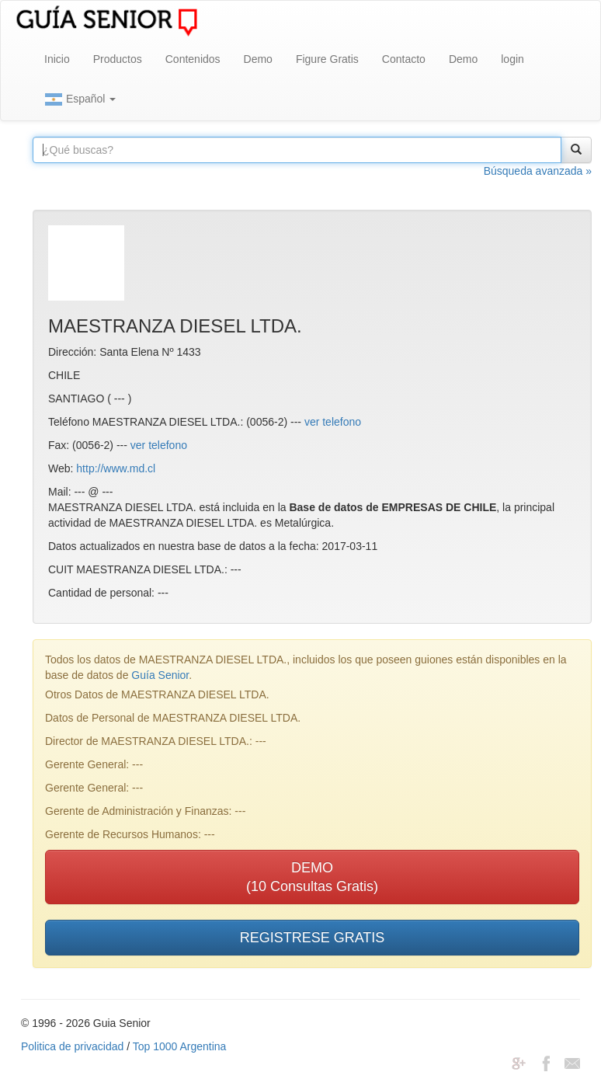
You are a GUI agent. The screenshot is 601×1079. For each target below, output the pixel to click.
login (512, 59)
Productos (117, 59)
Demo (258, 59)
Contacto (404, 59)
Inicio (57, 59)
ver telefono (332, 422)
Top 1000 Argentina (180, 1046)
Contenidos (193, 59)
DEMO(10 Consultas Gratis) (312, 877)
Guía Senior (160, 675)
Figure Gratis (327, 59)
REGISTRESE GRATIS (312, 937)
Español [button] (80, 99)
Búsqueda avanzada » (538, 171)
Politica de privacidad (72, 1046)
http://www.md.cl (115, 468)
